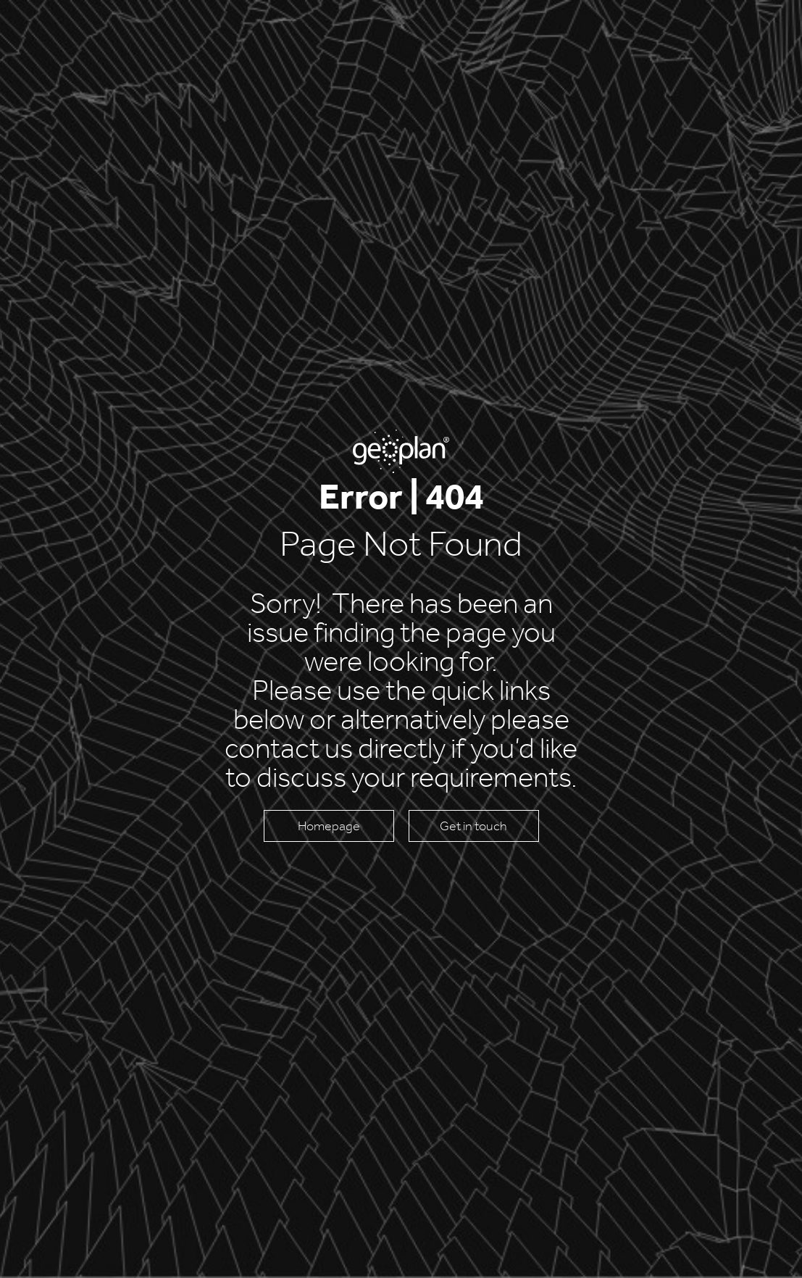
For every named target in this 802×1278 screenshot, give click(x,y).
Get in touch (473, 826)
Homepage (329, 826)
